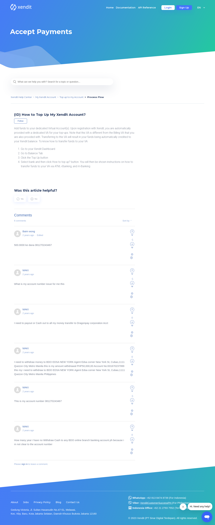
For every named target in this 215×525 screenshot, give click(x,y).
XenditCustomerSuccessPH (156, 502)
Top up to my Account (71, 97)
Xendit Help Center (21, 97)
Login (168, 7)
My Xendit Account (45, 97)
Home (110, 7)
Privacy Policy (42, 502)
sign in (24, 464)
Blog (58, 502)
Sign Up (184, 7)
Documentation (126, 7)
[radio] (20, 199)
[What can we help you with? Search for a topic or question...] (62, 81)
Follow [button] (21, 121)
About (14, 502)
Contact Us (72, 502)
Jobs (26, 502)
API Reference (147, 7)
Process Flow (95, 97)
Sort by (127, 220)
